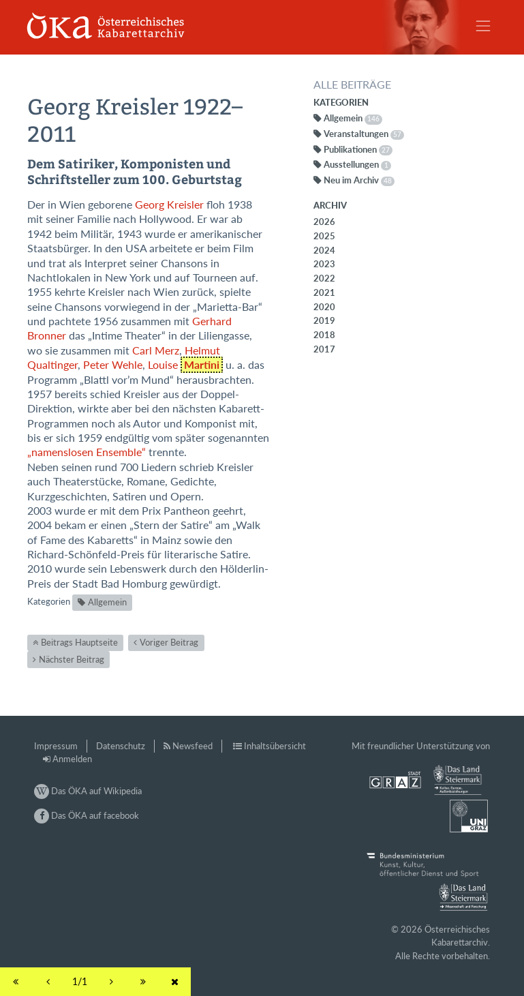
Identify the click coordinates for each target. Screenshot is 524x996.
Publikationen (358, 149)
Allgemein (107, 602)
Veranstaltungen (364, 133)
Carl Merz (155, 350)
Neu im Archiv (359, 180)
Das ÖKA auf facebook (86, 815)
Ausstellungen (358, 164)
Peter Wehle (112, 365)
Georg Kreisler (169, 204)
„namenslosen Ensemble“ (86, 452)
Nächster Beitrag (71, 659)
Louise (186, 365)
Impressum (56, 745)
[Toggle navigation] (483, 26)
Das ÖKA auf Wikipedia (88, 790)
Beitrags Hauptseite (79, 642)
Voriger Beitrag (169, 642)
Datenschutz (120, 745)
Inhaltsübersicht (275, 745)
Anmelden (72, 758)
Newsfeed (192, 745)
